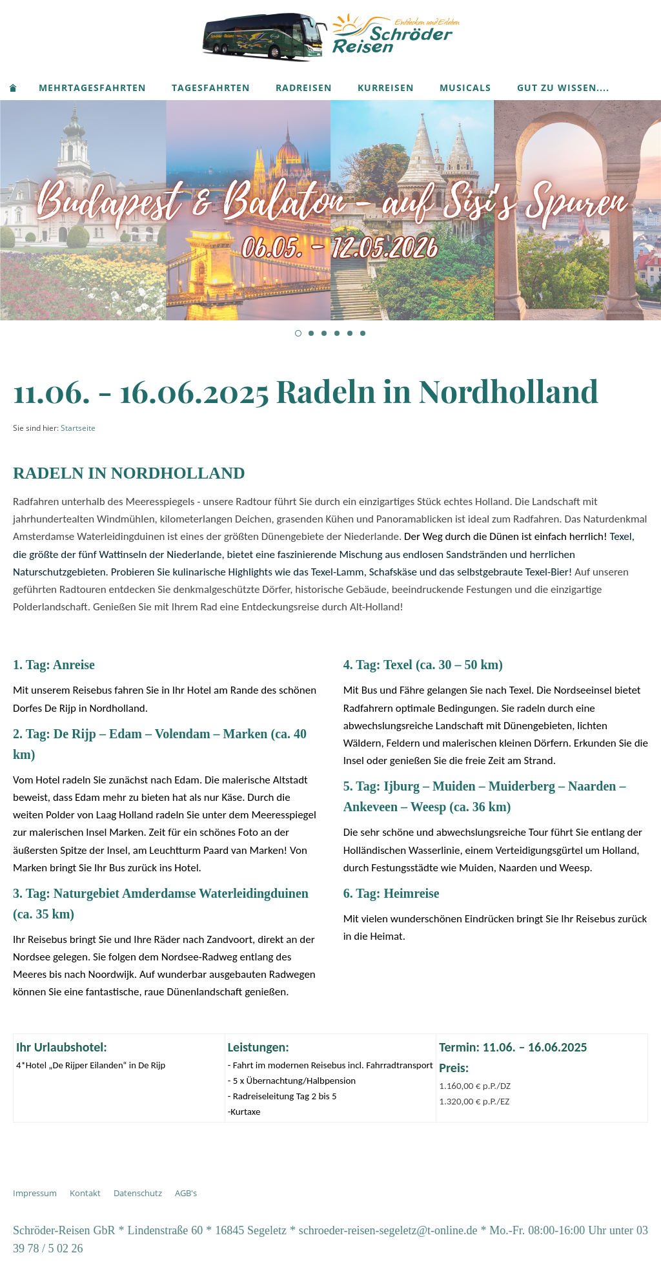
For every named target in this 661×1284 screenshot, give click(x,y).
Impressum (35, 1193)
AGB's (186, 1193)
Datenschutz (138, 1193)
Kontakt (85, 1193)
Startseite (78, 427)
